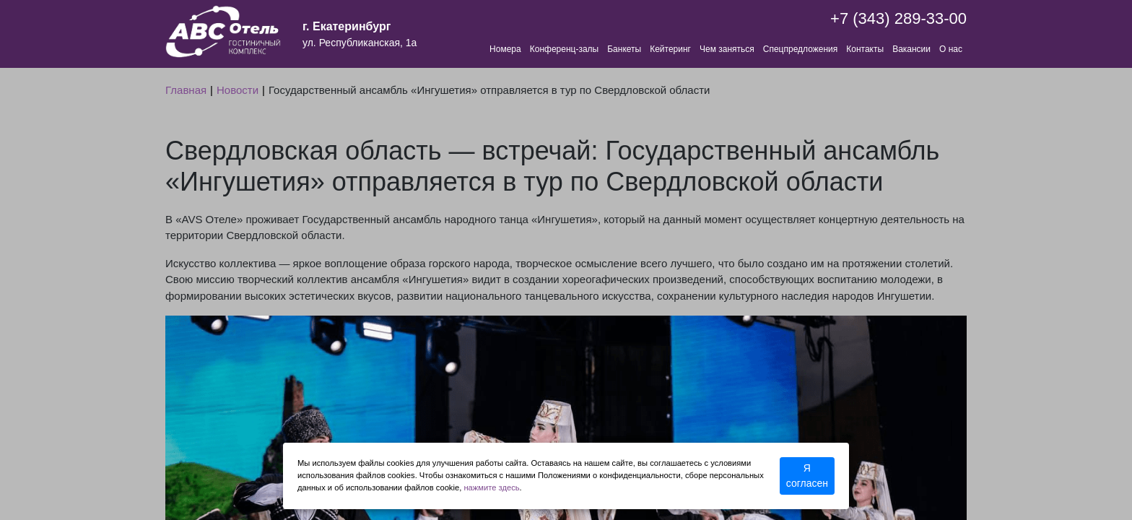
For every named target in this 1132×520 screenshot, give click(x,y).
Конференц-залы (564, 49)
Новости (237, 90)
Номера (505, 49)
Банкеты (624, 49)
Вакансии (911, 49)
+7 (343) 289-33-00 (898, 18)
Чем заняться (727, 49)
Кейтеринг (670, 49)
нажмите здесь (491, 487)
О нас (950, 49)
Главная (185, 90)
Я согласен (807, 475)
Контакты (865, 49)
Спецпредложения (800, 49)
